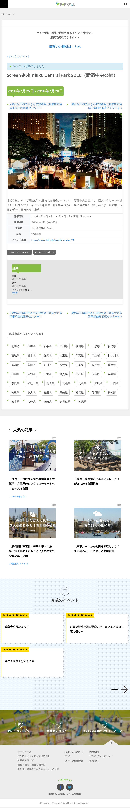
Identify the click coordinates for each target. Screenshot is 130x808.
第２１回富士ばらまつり (19, 662)
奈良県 (15, 383)
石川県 (48, 364)
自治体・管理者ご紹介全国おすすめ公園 (38, 770)
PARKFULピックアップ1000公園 (34, 757)
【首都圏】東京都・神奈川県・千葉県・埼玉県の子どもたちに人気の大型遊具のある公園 (32, 552)
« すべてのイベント (18, 56)
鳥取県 (50, 383)
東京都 (15, 292)
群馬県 (48, 355)
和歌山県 (32, 383)
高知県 (64, 392)
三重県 (48, 374)
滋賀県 (64, 374)
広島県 (98, 383)
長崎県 (112, 392)
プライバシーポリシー (100, 758)
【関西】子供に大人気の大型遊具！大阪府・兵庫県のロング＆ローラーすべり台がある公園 (32, 484)
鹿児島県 (65, 401)
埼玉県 (64, 355)
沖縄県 (82, 401)
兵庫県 (112, 374)
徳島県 (15, 392)
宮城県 (64, 346)
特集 (54, 437)
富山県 (31, 364)
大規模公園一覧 (26, 762)
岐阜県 (112, 364)
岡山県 (82, 383)
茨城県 (15, 355)
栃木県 (31, 355)
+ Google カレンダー (19, 252)
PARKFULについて (74, 753)
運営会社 (93, 762)
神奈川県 (113, 355)
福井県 (64, 364)
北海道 (15, 346)
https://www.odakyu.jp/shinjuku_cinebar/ (51, 240)
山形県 (96, 346)
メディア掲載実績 (74, 762)
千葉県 (80, 355)
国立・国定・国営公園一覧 (32, 766)
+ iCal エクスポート (44, 252)
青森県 (31, 346)
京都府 (80, 374)
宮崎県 (48, 401)
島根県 (66, 383)
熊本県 (15, 401)
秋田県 (80, 346)
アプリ (68, 758)
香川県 (31, 392)
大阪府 (96, 374)
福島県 (112, 346)
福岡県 (80, 392)
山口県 (115, 383)
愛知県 (31, 374)
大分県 (31, 401)
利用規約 (93, 753)
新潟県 (15, 364)
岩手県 (48, 346)
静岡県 (15, 374)
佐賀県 (96, 392)
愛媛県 (48, 392)
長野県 (96, 364)
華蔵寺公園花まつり (17, 628)
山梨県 (80, 364)
